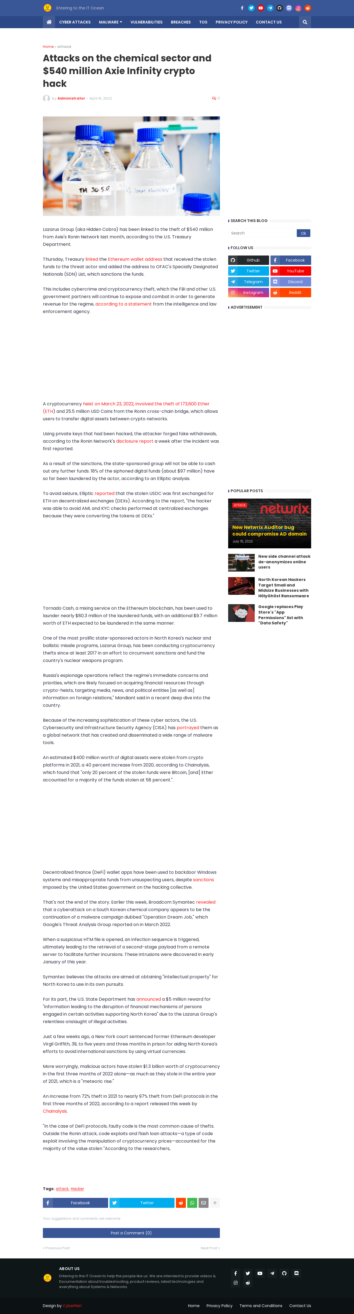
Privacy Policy (220, 1305)
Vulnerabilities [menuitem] (147, 22)
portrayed (188, 727)
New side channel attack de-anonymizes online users (284, 562)
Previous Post (58, 1248)
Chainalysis (55, 1111)
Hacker (77, 1189)
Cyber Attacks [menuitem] (75, 22)
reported (105, 493)
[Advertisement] (131, 361)
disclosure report (135, 441)
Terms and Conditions (261, 1305)
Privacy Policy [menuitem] (232, 22)
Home (48, 46)
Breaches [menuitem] (181, 22)
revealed (205, 902)
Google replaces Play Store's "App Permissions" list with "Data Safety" (280, 615)
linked (92, 259)
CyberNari (72, 1305)
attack (62, 1189)
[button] (305, 22)
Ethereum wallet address (135, 259)
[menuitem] (49, 22)
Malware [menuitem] (108, 22)
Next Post (209, 1248)
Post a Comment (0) (131, 1233)
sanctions (203, 880)
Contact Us (300, 1305)
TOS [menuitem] (203, 22)
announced (149, 999)
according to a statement (124, 304)
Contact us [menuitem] (269, 22)
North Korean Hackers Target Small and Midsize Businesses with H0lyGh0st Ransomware (283, 588)
